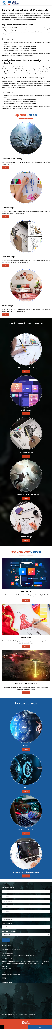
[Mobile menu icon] (48, 2)
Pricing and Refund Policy (20, 1014)
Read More (13, 265)
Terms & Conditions (7, 1014)
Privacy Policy (32, 1014)
